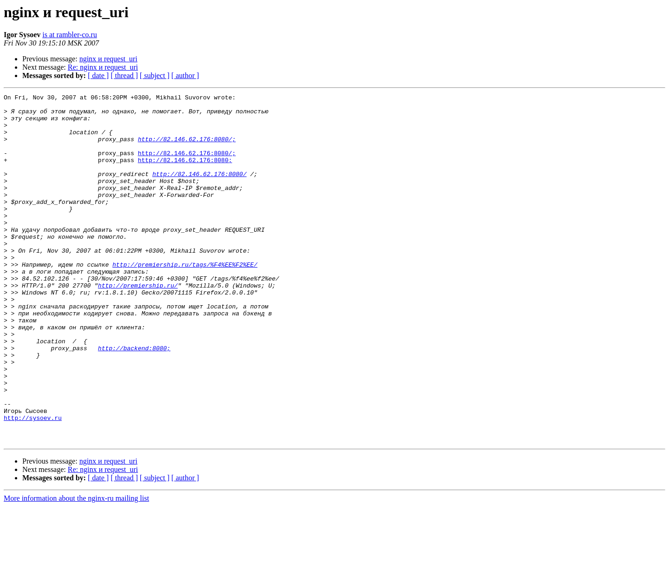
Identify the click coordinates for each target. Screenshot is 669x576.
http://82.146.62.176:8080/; (187, 148)
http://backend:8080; (134, 399)
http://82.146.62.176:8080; (185, 174)
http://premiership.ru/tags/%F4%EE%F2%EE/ (184, 299)
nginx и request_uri (108, 59)
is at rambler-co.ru (69, 35)
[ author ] (185, 75)
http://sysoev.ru (33, 483)
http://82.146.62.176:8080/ (199, 190)
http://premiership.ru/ (138, 324)
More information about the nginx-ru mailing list (76, 568)
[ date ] (98, 75)
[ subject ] (155, 75)
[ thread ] (124, 75)
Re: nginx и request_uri (103, 67)
